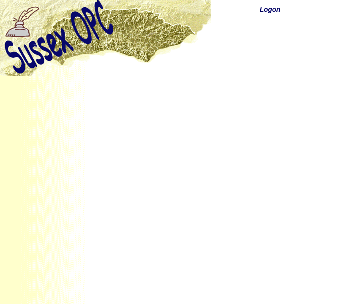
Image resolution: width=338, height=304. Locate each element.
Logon (270, 9)
